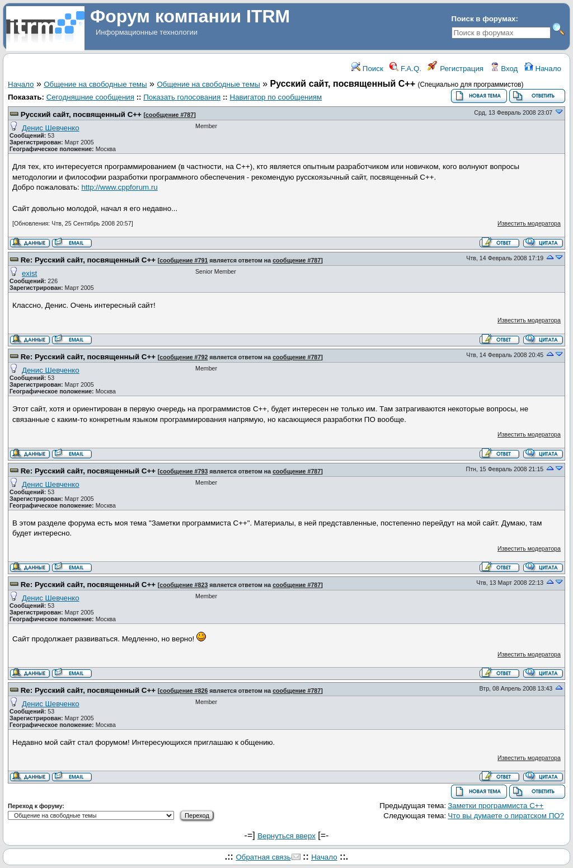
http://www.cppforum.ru (119, 187)
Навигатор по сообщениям (276, 97)
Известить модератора (529, 223)
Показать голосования (181, 97)
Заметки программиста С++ (495, 805)
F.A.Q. (405, 68)
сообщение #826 (183, 690)
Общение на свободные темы (95, 84)
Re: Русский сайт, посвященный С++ (88, 260)
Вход (504, 68)
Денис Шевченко (50, 128)
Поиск (367, 68)
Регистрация (455, 68)
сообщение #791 (183, 260)
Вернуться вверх (286, 836)
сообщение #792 (183, 357)
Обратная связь (263, 857)
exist (29, 273)
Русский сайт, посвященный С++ (81, 114)
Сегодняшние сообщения (90, 97)
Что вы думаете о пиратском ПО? (506, 815)
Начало (542, 68)
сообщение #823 (183, 584)
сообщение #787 (169, 114)
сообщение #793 (183, 471)
